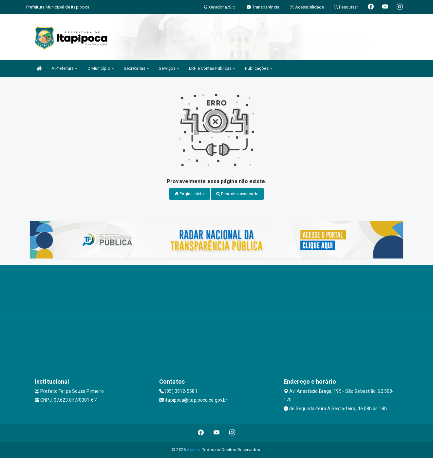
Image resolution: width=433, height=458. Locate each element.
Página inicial (190, 193)
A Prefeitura (64, 68)
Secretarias (136, 68)
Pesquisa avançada (237, 193)
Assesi (193, 449)
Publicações (258, 68)
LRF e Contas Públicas (212, 68)
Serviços (169, 68)
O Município (100, 68)
